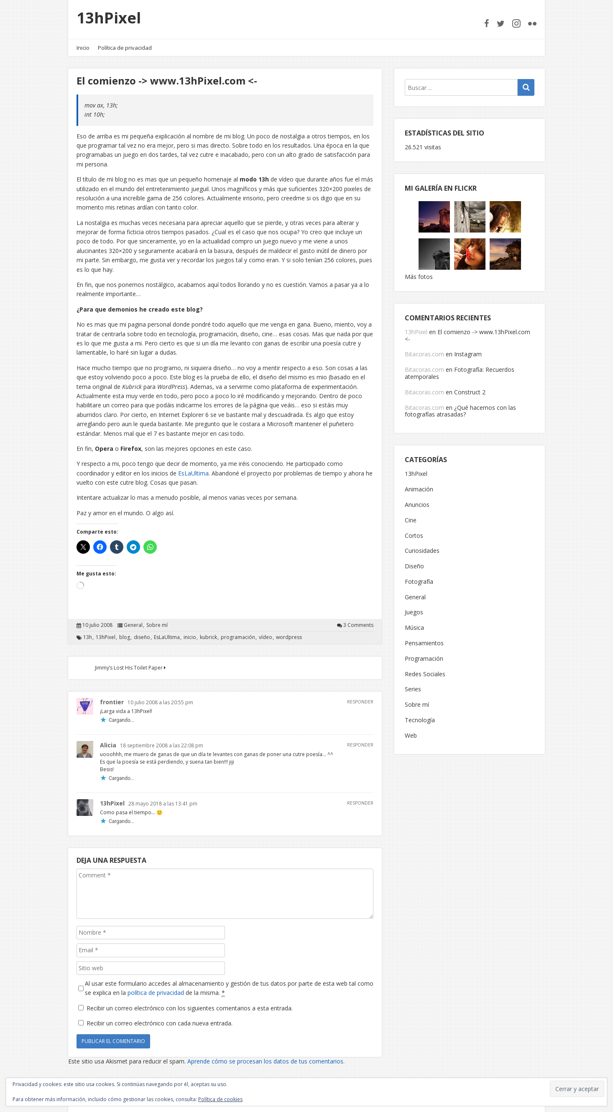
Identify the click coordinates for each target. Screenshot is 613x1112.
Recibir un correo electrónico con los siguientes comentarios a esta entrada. (190, 1008)
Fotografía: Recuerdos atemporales (459, 373)
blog (124, 637)
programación (238, 637)
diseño (142, 637)
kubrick (208, 637)
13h (87, 637)
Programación (424, 658)
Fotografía (419, 581)
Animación (419, 489)
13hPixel (109, 18)
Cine (410, 520)
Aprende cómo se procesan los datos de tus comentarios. (266, 1061)
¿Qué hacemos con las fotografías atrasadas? (460, 411)
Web (411, 735)
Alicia (108, 745)
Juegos (414, 612)
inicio (190, 637)
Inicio (83, 47)
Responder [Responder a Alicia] (360, 745)
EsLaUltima (193, 473)
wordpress (289, 637)
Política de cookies (220, 1099)
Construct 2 (469, 392)
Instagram (468, 354)
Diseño (414, 566)
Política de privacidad (125, 47)
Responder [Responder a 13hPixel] (360, 803)
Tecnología (420, 720)
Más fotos (419, 277)
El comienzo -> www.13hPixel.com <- (467, 335)
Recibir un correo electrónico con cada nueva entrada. (159, 1023)
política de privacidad (156, 993)
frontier (112, 702)
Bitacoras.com (424, 354)
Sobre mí (157, 625)
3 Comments (358, 625)
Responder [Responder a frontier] (360, 702)
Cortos (414, 535)
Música (414, 627)
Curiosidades (422, 551)
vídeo (265, 637)
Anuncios (417, 505)
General (133, 625)
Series (413, 689)
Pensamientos (424, 643)
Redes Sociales (425, 674)
